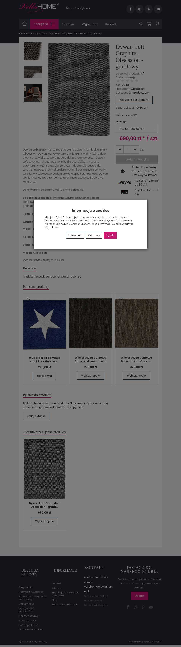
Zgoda (110, 235)
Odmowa (94, 235)
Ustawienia (75, 235)
